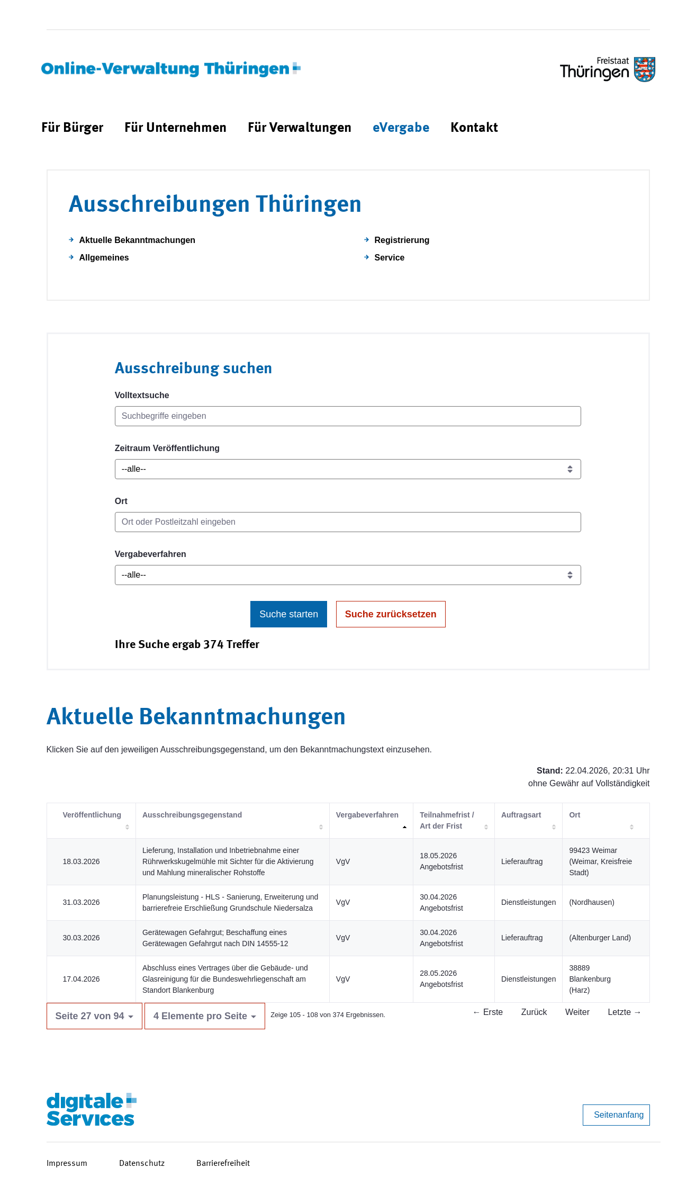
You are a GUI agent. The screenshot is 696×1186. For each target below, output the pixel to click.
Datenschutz (142, 1164)
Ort (121, 501)
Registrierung (402, 240)
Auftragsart (521, 815)
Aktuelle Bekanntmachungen (137, 240)
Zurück (534, 1012)
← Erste (487, 1012)
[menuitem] (72, 128)
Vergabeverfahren (150, 554)
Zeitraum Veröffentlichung (167, 448)
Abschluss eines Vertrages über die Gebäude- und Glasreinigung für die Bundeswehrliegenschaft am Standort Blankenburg (225, 979)
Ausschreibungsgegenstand (192, 815)
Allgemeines (104, 257)
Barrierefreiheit (223, 1164)
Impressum (67, 1164)
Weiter (577, 1012)
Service (390, 257)
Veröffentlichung (92, 815)
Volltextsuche (142, 395)
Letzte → (624, 1012)
